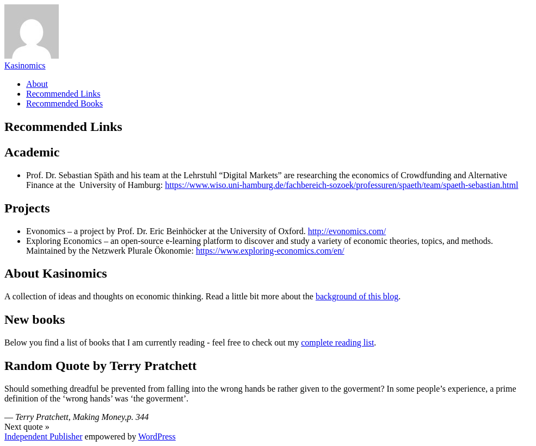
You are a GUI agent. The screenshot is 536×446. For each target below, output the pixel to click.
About (37, 84)
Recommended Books (64, 103)
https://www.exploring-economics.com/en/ (270, 250)
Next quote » (27, 426)
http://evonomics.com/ (347, 231)
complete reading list (337, 342)
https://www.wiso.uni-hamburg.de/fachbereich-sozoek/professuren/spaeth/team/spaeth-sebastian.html (341, 185)
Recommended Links (63, 93)
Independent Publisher (43, 436)
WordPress (157, 436)
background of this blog (357, 296)
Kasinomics (25, 65)
